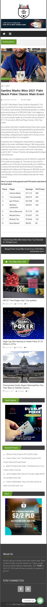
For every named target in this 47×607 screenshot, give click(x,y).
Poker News (5, 79)
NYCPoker (19, 304)
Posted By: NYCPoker (10, 100)
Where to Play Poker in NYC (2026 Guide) (21, 454)
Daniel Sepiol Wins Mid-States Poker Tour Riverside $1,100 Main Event (23, 241)
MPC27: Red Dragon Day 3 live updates (20, 300)
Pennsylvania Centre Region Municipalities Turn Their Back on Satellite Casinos (23, 386)
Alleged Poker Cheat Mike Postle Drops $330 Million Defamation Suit (24, 250)
